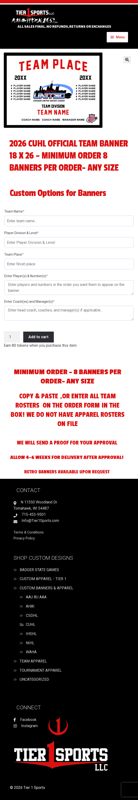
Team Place (21, 254)
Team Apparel (33, 661)
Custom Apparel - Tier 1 (43, 579)
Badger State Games (39, 570)
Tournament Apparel (41, 670)
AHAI (30, 606)
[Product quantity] (12, 337)
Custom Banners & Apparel (46, 588)
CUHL (30, 624)
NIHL (30, 643)
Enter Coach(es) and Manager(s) (36, 301)
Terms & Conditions (29, 532)
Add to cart (38, 337)
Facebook (28, 719)
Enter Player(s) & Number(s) (33, 276)
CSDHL (32, 615)
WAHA (31, 652)
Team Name (21, 211)
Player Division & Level (29, 233)
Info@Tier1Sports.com (36, 520)
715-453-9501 (30, 514)
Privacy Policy (24, 538)
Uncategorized (34, 679)
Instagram (29, 726)
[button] (127, 59)
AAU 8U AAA (36, 597)
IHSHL (31, 633)
